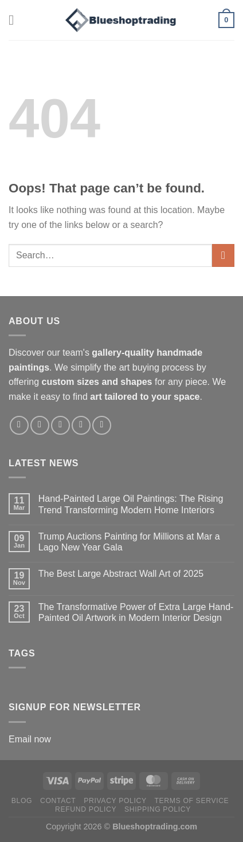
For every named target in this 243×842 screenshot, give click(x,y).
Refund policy (85, 809)
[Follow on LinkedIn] (101, 425)
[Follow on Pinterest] (81, 425)
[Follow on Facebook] (19, 425)
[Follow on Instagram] (39, 425)
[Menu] (15, 20)
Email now (30, 739)
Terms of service (192, 801)
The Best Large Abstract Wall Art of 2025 (120, 574)
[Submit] (223, 255)
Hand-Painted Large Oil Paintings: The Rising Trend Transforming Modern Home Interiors (131, 504)
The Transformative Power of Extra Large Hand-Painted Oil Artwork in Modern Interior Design (136, 612)
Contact (58, 801)
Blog (21, 801)
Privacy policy (115, 801)
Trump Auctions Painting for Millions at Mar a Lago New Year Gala (129, 542)
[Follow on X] (60, 425)
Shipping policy (157, 809)
